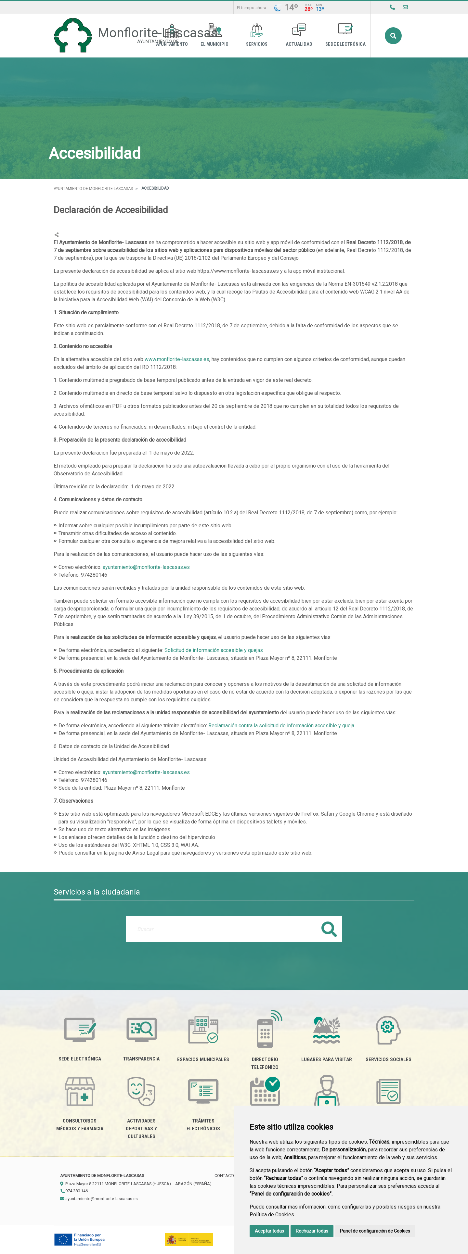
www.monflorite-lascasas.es (177, 359)
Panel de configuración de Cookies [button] (375, 1231)
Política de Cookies (272, 1214)
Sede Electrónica (345, 35)
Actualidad (299, 35)
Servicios (256, 35)
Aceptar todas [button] (269, 1231)
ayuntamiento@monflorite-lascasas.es (146, 567)
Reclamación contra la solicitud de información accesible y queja (280, 725)
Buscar (393, 35)
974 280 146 (74, 1190)
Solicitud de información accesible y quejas (213, 650)
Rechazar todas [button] (312, 1231)
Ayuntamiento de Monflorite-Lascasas (93, 188)
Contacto (225, 1175)
